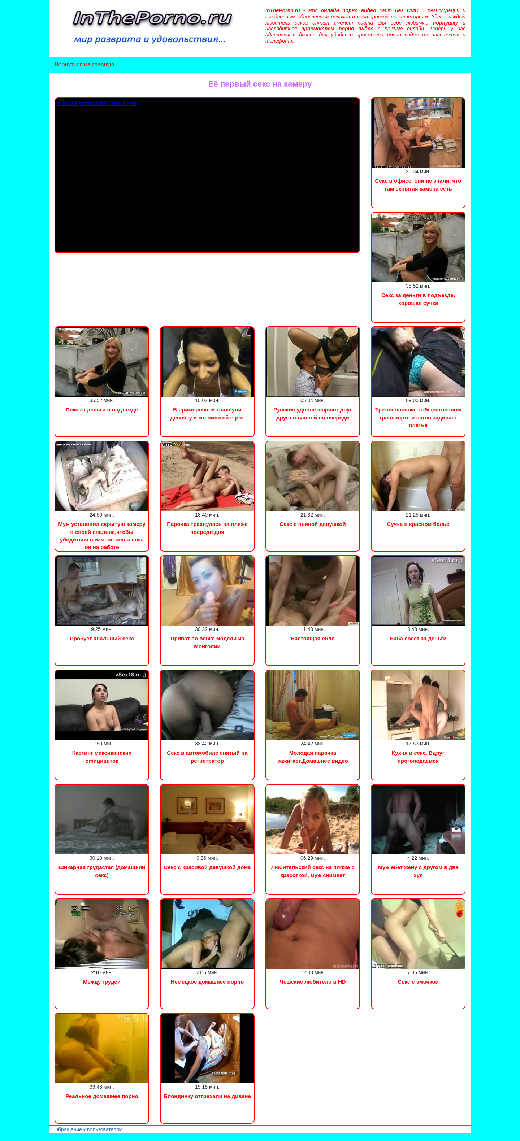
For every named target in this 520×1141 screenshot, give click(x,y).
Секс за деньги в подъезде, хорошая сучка (418, 299)
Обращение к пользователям (88, 1129)
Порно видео (16, 1137)
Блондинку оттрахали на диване (207, 1096)
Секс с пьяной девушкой (313, 524)
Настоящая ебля (313, 638)
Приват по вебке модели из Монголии (207, 642)
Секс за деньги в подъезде (102, 409)
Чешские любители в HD (313, 982)
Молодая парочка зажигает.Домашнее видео (312, 756)
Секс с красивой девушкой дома (207, 867)
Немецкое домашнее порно (207, 982)
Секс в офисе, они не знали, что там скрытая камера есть (418, 184)
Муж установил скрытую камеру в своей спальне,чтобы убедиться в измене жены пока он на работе (102, 535)
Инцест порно (99, 1137)
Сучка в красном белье (418, 524)
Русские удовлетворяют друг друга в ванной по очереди (312, 413)
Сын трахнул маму (57, 1137)
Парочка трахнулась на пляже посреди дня (207, 528)
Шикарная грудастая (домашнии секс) (101, 871)
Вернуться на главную (84, 64)
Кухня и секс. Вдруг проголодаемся (418, 756)
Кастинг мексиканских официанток (102, 756)
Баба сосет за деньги (418, 638)
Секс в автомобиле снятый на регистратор (207, 756)
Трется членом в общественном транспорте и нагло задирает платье (418, 417)
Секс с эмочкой (418, 982)
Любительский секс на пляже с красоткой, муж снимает (312, 871)
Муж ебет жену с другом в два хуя (418, 871)
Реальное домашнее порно (101, 1096)
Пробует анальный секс (102, 638)
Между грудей (102, 982)
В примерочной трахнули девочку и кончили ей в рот (207, 413)
